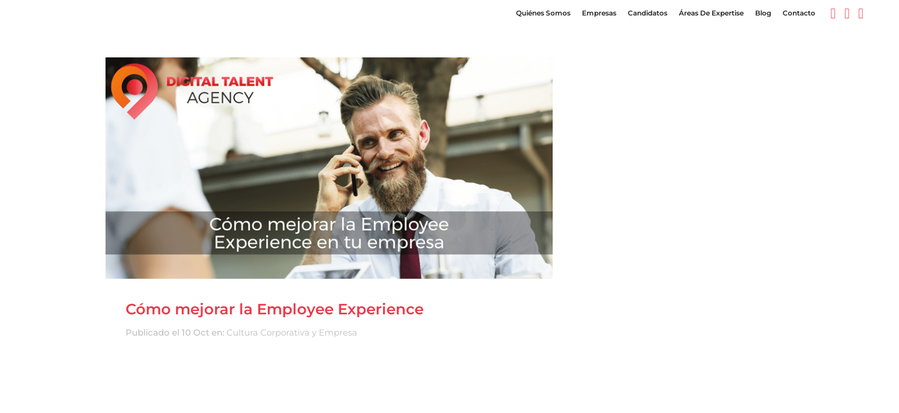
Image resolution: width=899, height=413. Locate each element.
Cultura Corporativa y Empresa (291, 332)
